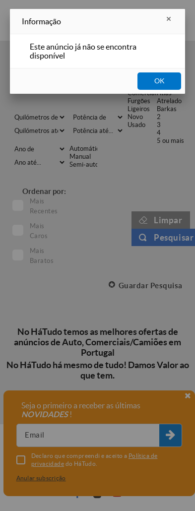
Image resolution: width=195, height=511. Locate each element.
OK (159, 81)
